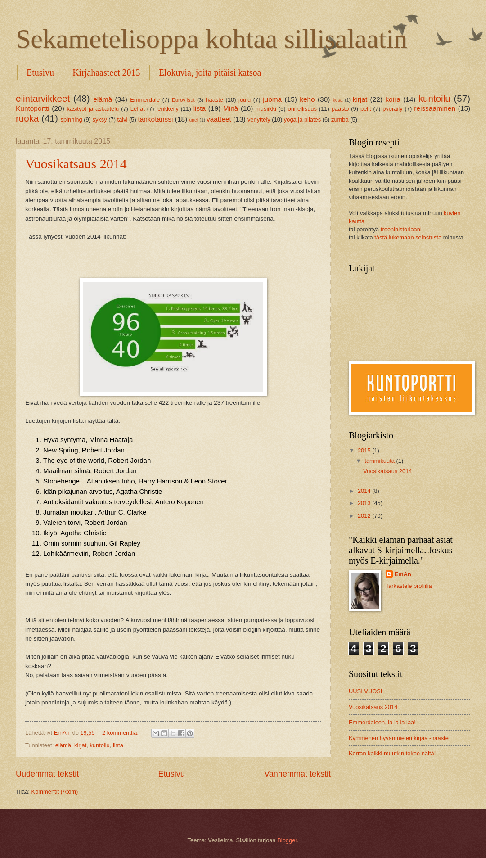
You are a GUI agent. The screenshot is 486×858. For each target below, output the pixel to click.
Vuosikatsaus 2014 (76, 163)
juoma (272, 99)
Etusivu (40, 72)
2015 (365, 450)
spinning (71, 119)
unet (193, 119)
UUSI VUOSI (365, 691)
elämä (102, 99)
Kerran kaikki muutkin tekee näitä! (392, 753)
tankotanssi (155, 119)
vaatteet (219, 119)
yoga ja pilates (302, 119)
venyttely (259, 119)
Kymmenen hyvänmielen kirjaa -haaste (399, 738)
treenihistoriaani (401, 229)
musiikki (266, 108)
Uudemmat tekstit (47, 773)
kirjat (80, 745)
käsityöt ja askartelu (93, 108)
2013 (365, 503)
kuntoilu (99, 745)
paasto (340, 108)
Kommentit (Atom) (55, 791)
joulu (244, 99)
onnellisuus (302, 108)
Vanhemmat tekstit (297, 773)
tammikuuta (380, 460)
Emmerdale (145, 99)
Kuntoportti (33, 108)
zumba (340, 119)
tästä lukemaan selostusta (407, 237)
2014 (365, 491)
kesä (338, 100)
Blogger (287, 840)
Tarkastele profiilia (409, 586)
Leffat (137, 108)
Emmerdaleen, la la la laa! (382, 722)
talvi (122, 119)
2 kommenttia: (121, 732)
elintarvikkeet (43, 98)
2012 (365, 515)
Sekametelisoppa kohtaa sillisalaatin (211, 39)
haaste (214, 99)
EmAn (403, 574)
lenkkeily (167, 108)
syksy (99, 119)
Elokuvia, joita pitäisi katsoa (210, 72)
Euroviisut (183, 100)
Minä (230, 108)
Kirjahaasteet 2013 (106, 72)
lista (200, 108)
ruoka (27, 118)
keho (307, 99)
